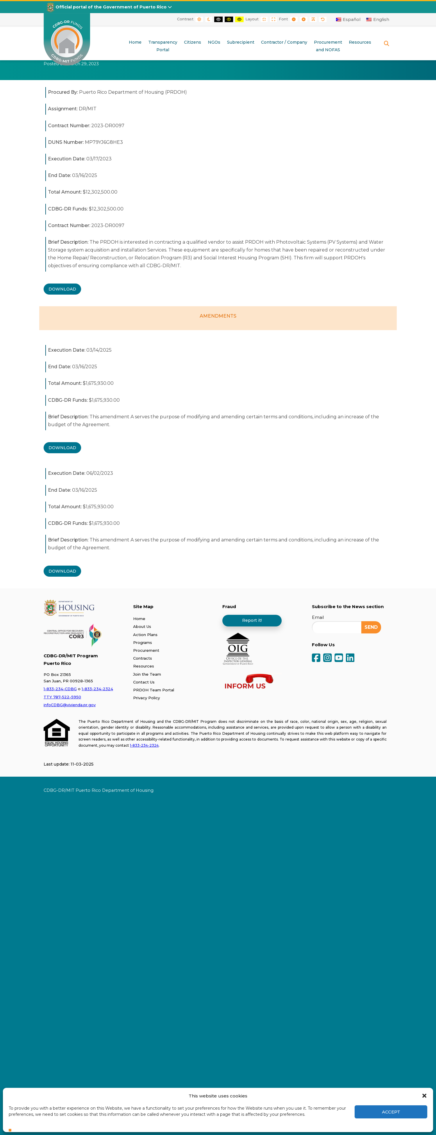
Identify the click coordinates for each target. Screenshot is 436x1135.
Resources (143, 666)
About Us (142, 626)
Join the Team (147, 674)
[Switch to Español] (348, 19)
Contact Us (144, 682)
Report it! (252, 620)
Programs (142, 642)
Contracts (142, 658)
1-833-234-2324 (97, 688)
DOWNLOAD (62, 289)
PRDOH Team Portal (153, 690)
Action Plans (145, 634)
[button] (424, 1096)
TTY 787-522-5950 (62, 697)
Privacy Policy (146, 697)
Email (318, 617)
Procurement (146, 650)
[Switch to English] (377, 19)
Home (139, 618)
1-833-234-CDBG (60, 688)
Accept (391, 1112)
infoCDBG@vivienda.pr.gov (70, 704)
